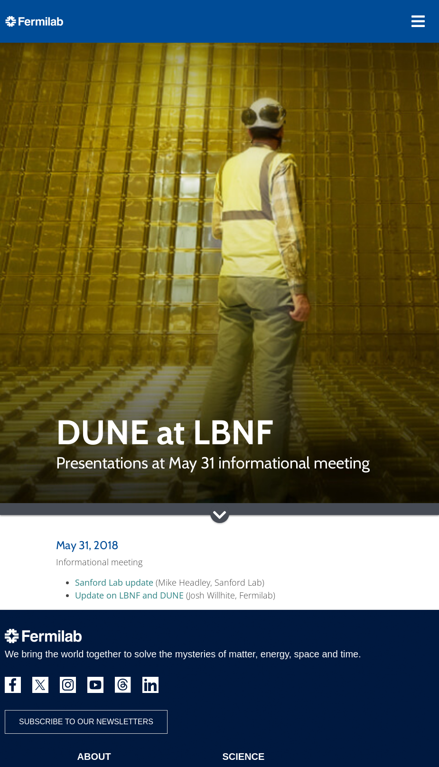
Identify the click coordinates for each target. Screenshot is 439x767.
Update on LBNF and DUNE (129, 595)
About (94, 756)
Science (244, 756)
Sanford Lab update (114, 582)
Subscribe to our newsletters (86, 722)
